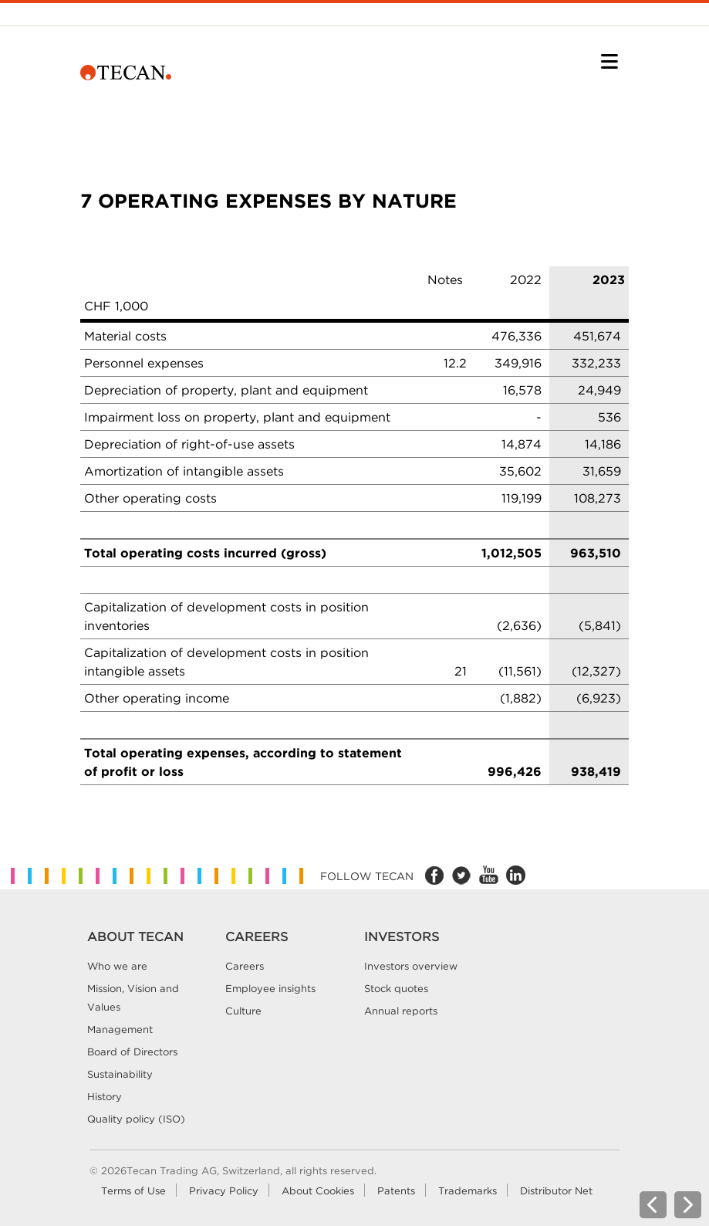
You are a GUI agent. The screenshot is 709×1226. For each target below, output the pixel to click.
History (104, 1096)
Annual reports (400, 1010)
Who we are (117, 965)
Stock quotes (396, 988)
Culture (243, 1010)
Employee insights (270, 988)
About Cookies (318, 1190)
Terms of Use (133, 1190)
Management (120, 1029)
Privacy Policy (223, 1190)
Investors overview (410, 965)
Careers (244, 965)
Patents (396, 1190)
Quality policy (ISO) (136, 1118)
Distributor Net (556, 1190)
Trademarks (467, 1190)
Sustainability (120, 1074)
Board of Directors (132, 1051)
